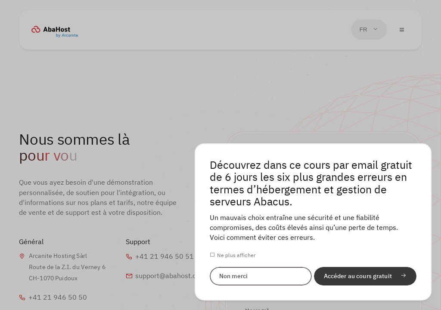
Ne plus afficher (236, 254)
